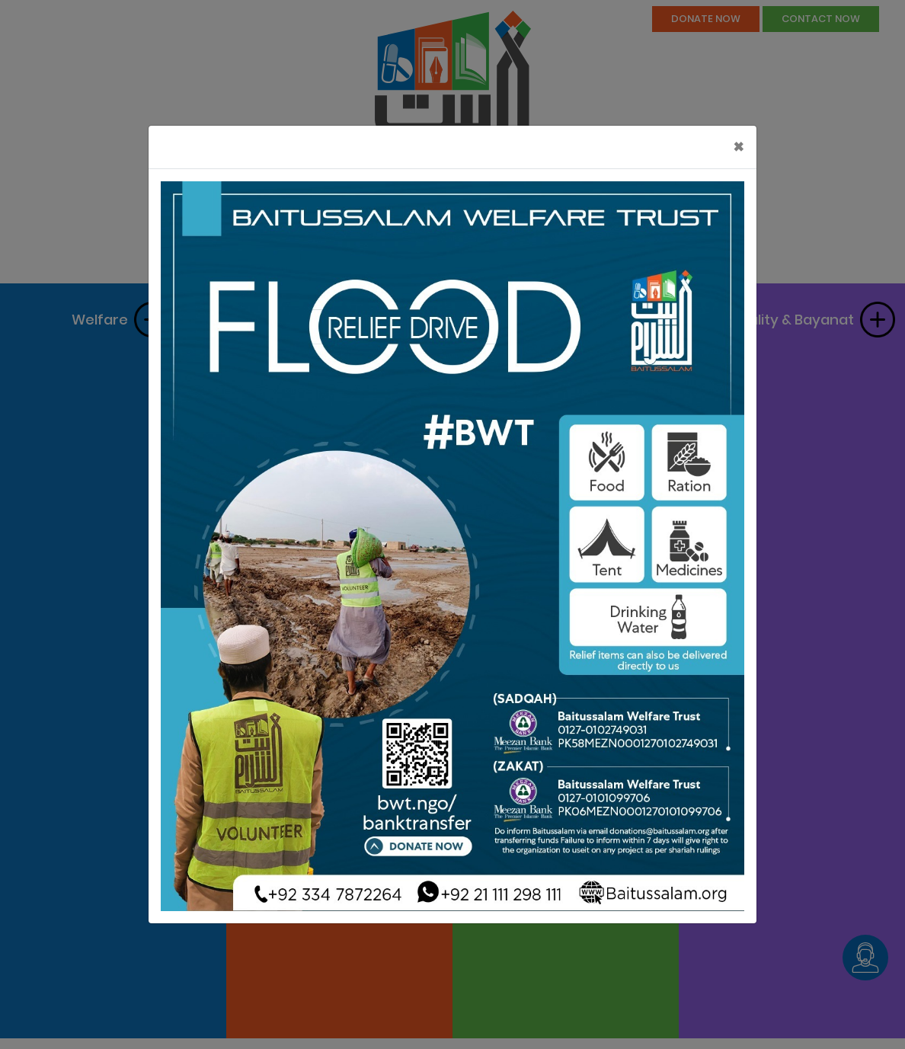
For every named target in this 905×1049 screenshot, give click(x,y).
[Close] (738, 147)
